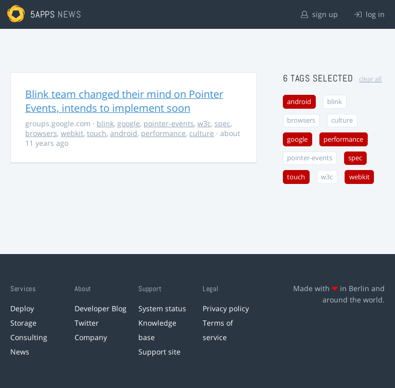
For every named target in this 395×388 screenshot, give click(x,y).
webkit (72, 133)
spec (222, 123)
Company (91, 337)
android (123, 133)
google (128, 123)
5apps (43, 14)
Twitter (87, 323)
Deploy (22, 308)
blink (105, 123)
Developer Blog (101, 308)
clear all (370, 79)
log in (369, 14)
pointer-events (168, 123)
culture (201, 133)
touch (96, 133)
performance (163, 133)
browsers (41, 133)
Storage (23, 323)
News (19, 352)
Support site (159, 352)
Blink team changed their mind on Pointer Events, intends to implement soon (124, 101)
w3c (204, 123)
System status (162, 308)
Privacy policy (226, 308)
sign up (319, 14)
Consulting (28, 337)
